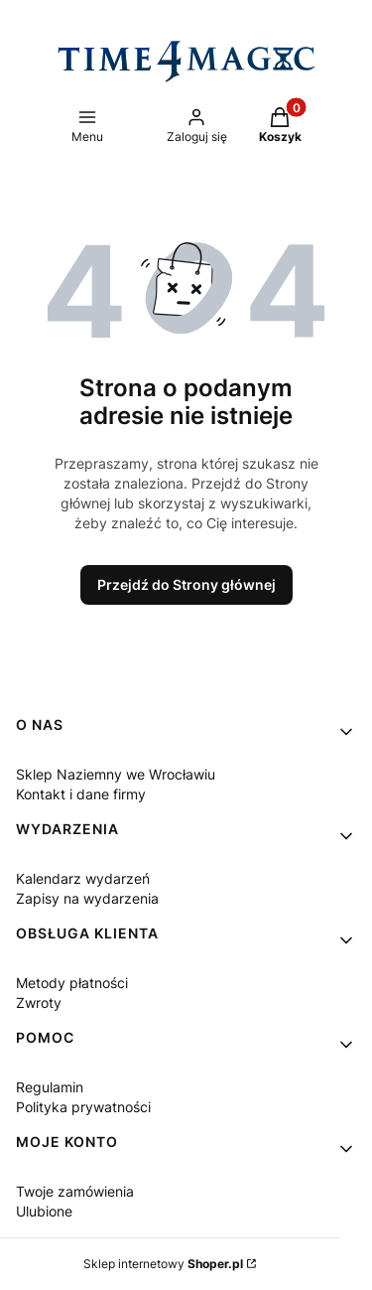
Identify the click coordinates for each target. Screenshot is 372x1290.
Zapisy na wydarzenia (87, 898)
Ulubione (44, 1211)
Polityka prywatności (83, 1106)
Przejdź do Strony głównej (186, 584)
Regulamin (49, 1086)
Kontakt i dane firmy (81, 794)
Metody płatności (72, 982)
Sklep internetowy (163, 1263)
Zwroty (39, 1002)
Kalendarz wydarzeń (83, 878)
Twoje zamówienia (75, 1191)
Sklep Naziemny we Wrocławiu (115, 774)
